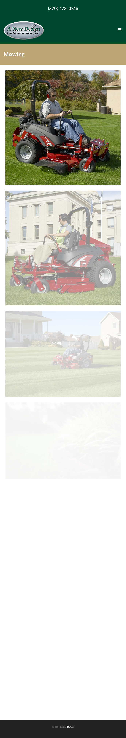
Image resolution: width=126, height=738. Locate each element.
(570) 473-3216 (63, 8)
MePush (70, 727)
